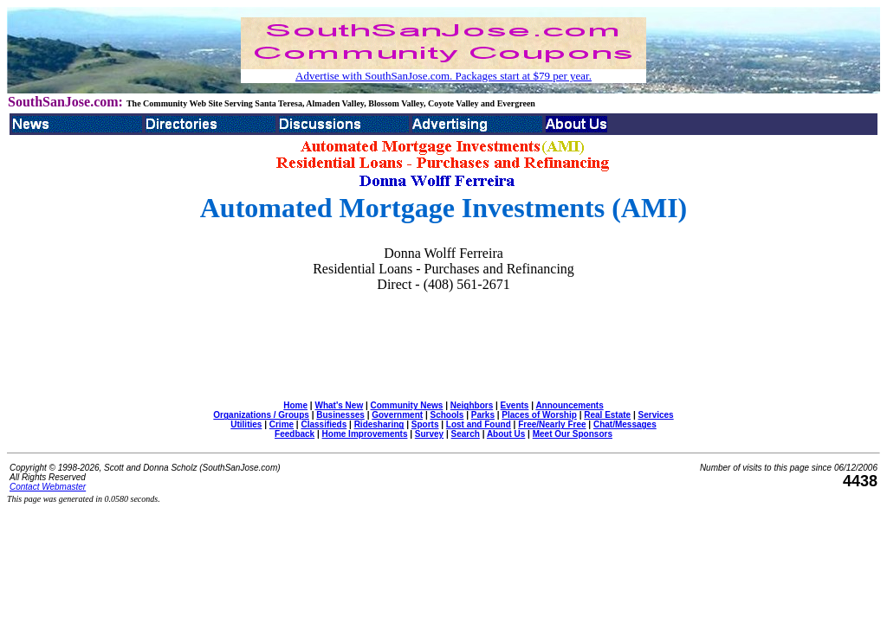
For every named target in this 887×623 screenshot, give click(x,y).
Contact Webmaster (48, 486)
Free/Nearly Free (552, 424)
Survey (429, 434)
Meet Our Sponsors (572, 434)
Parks (483, 415)
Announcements (569, 405)
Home (295, 405)
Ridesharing (379, 424)
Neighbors (471, 405)
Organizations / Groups (261, 415)
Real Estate (607, 415)
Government (397, 415)
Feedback (294, 434)
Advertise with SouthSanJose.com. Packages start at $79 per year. (443, 75)
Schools (446, 415)
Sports (425, 424)
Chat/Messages (625, 424)
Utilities (246, 424)
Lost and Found (478, 424)
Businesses (340, 415)
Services (656, 415)
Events (515, 405)
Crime (281, 424)
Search (465, 434)
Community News (407, 405)
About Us (506, 434)
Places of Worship (539, 415)
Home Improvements (365, 434)
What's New (338, 405)
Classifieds (323, 424)
